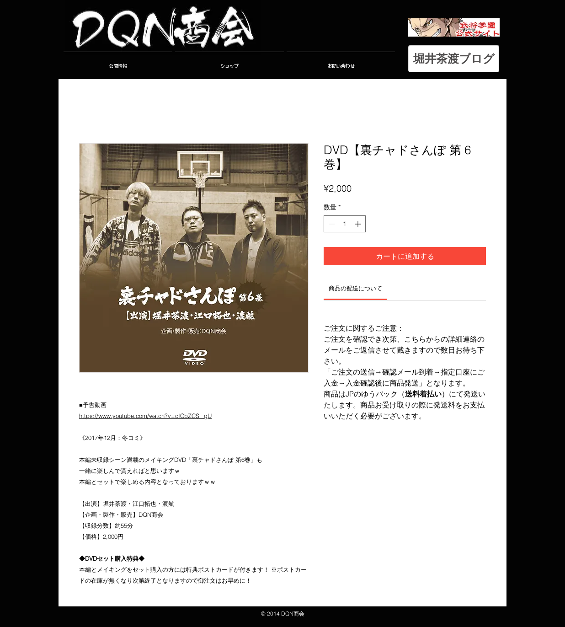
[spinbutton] (344, 224)
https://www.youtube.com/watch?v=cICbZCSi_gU (145, 415)
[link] (355, 288)
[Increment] (358, 224)
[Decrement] (330, 224)
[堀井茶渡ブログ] (453, 58)
